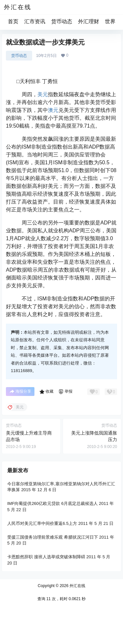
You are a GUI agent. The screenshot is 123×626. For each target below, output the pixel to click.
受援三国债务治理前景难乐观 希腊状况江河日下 (52, 537)
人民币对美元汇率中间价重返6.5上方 (42, 523)
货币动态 (61, 21)
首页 (13, 21)
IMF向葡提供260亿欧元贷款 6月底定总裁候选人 (52, 503)
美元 (42, 94)
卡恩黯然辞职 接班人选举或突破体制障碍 (46, 556)
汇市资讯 (34, 21)
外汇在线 (77, 585)
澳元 (53, 110)
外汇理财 (88, 21)
